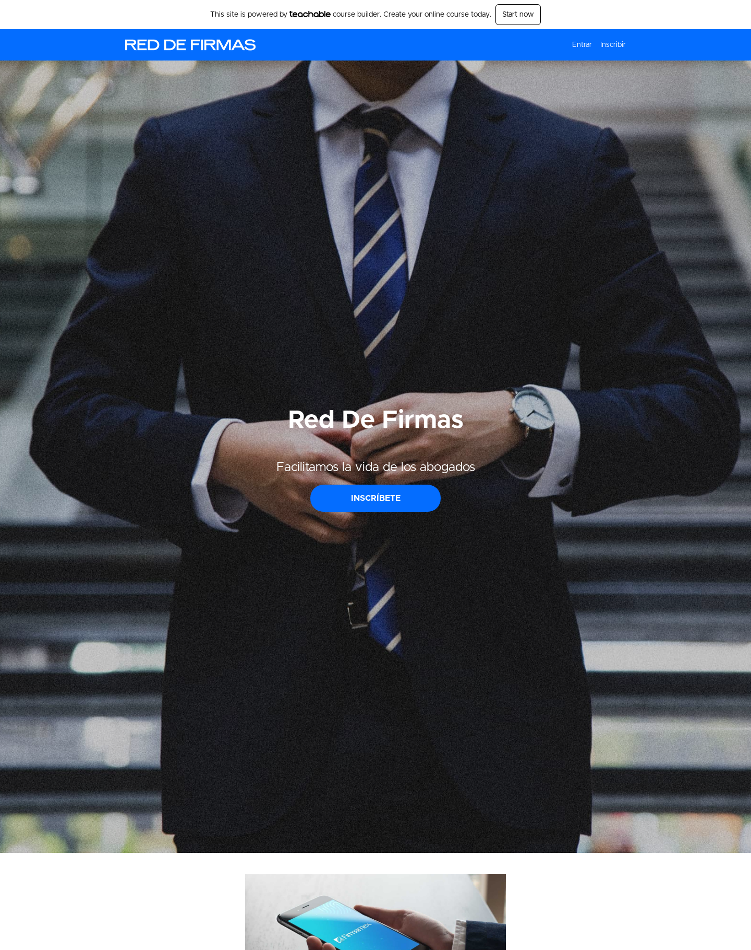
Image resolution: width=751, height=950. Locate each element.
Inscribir (613, 45)
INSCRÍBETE (376, 498)
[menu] (595, 45)
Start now (518, 14)
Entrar (582, 45)
